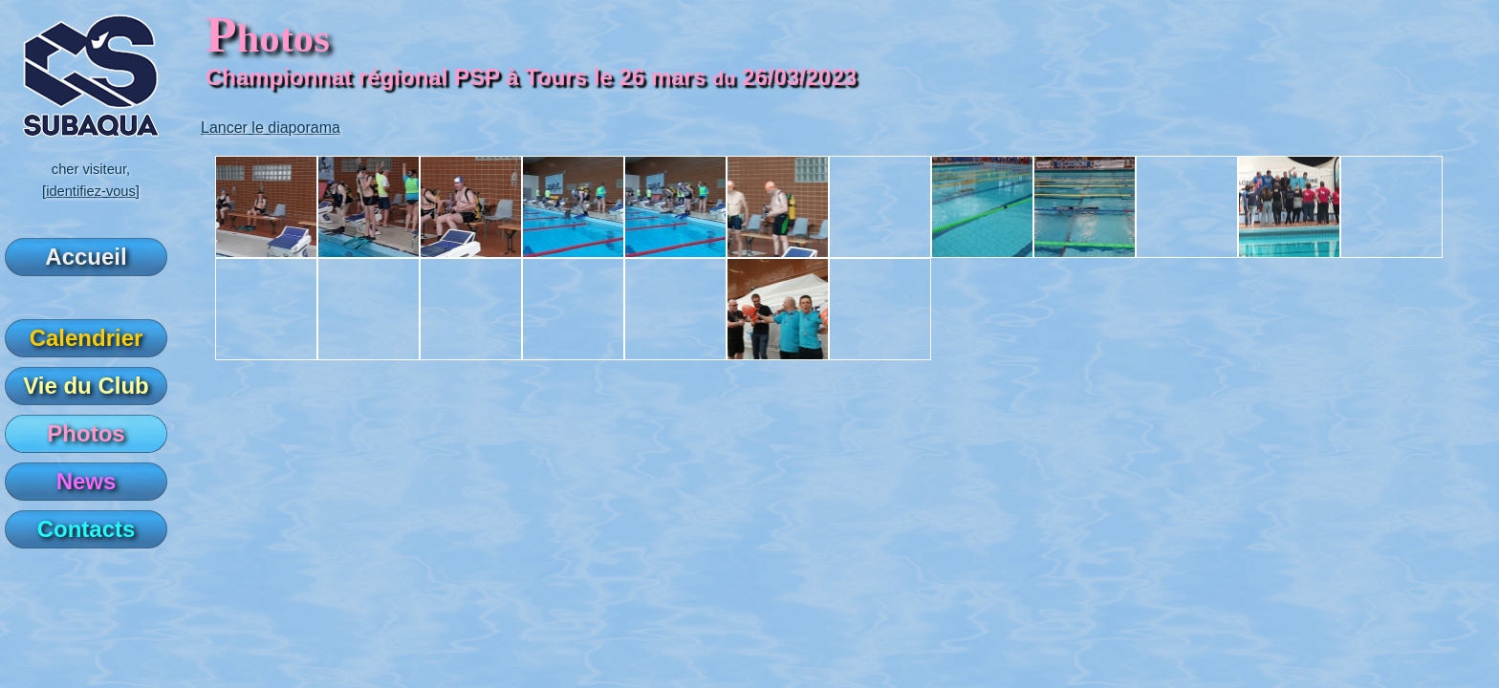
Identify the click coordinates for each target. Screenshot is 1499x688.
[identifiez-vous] (91, 191)
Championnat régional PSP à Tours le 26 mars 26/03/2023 (531, 77)
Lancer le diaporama (270, 127)
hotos (268, 37)
